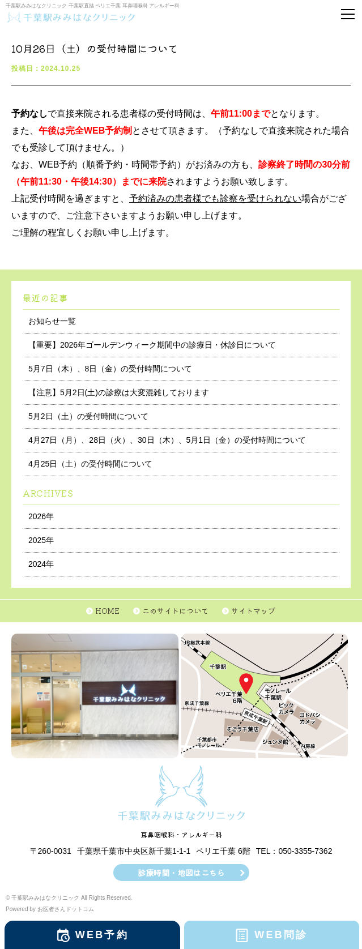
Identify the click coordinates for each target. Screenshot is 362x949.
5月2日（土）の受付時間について (88, 416)
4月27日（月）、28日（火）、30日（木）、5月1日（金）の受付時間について (167, 439)
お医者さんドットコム (65, 909)
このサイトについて (175, 610)
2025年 (41, 540)
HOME (107, 610)
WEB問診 (281, 935)
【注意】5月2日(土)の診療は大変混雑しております (118, 392)
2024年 (41, 563)
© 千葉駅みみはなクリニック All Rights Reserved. (69, 898)
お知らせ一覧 (52, 321)
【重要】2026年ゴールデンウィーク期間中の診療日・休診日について (152, 344)
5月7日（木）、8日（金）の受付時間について (110, 368)
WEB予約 (102, 935)
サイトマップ (253, 610)
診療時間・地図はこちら (181, 872)
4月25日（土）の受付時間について (90, 463)
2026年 (41, 516)
